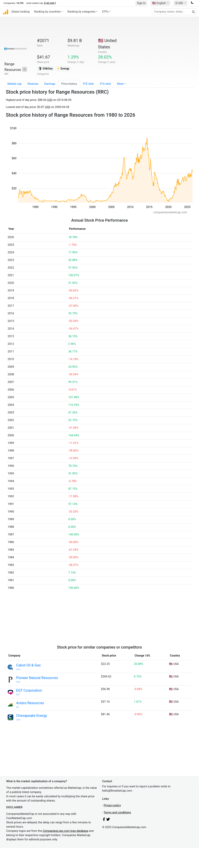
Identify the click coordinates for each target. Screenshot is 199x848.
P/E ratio (88, 83)
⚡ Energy (62, 68)
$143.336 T (50, 3)
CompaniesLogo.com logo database (65, 831)
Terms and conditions (117, 812)
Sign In (141, 3)
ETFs (105, 11)
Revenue (33, 83)
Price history (69, 83)
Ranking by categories (81, 11)
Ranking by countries (47, 11)
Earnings (49, 83)
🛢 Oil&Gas (45, 68)
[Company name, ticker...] (174, 11)
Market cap (14, 83)
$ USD (179, 3)
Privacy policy (112, 805)
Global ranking (20, 11)
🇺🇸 (159, 3)
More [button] (120, 83)
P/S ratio (105, 83)
